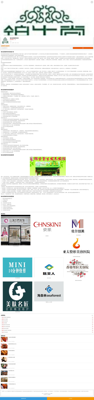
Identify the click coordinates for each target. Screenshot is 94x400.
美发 (18, 42)
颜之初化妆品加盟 (6, 324)
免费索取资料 (23, 398)
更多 (92, 315)
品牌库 (13, 42)
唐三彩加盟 (5, 319)
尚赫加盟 (4, 322)
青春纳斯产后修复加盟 (6, 330)
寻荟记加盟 (5, 332)
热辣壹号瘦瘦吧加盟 (6, 317)
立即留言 (70, 398)
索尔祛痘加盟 (5, 328)
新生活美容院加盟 (6, 326)
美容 (15, 42)
